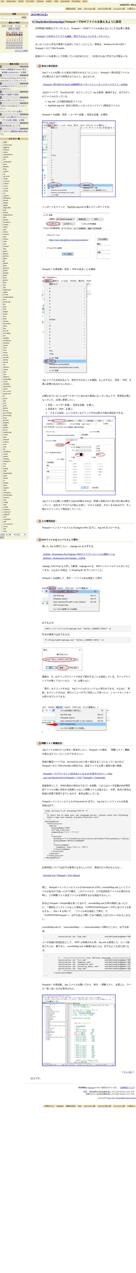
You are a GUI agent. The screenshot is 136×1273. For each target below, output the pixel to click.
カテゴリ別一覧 (104, 9)
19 (12, 45)
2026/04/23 (24, 123)
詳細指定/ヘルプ (127, 1103)
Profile (20, 1)
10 (7, 42)
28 (17, 47)
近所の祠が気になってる (10, 126)
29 (19, 47)
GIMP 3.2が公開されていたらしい (14, 117)
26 (12, 47)
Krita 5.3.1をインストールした (12, 100)
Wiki (56, 1)
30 (21, 47)
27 (14, 47)
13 (14, 42)
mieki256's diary (128, 5)
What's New (11, 1)
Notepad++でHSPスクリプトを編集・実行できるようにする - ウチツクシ (73, 36)
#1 (33, 21)
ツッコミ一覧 (119, 9)
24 (7, 47)
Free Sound (65, 1)
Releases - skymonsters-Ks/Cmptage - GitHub (64, 558)
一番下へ (131, 9)
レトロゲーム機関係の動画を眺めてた (14, 132)
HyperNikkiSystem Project (126, 1113)
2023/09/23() (39, 14)
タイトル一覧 (89, 9)
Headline (60, 1121)
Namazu (91, 1103)
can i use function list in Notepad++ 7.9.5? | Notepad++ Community (74, 778)
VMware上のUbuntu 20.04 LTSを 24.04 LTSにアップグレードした (13, 79)
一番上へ (131, 1121)
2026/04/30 (24, 66)
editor (45, 21)
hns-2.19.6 (111, 1113)
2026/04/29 (24, 75)
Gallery (49, 1)
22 (19, 45)
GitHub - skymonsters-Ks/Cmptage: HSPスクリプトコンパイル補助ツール (79, 554)
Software (40, 1)
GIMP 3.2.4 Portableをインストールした (13, 107)
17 (7, 45)
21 (17, 45)
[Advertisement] (97, 1144)
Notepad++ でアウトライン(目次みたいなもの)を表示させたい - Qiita (77, 774)
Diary (85, 1)
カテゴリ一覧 (14, 139)
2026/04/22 (24, 129)
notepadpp (57, 21)
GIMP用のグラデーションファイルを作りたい (13, 87)
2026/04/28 (24, 83)
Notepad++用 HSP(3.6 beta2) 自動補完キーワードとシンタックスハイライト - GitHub (85, 84)
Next (20, 32)
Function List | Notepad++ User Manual (61, 886)
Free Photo (76, 1)
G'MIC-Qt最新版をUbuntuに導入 (13, 69)
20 (14, 45)
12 (12, 42)
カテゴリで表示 (21, 51)
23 (21, 45)
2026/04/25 (24, 103)
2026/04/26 (24, 97)
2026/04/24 (24, 114)
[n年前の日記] (56, 14)
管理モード (49, 1121)
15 (19, 42)
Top (2, 1)
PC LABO (30, 1)
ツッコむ (127, 1087)
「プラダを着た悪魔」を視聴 (12, 120)
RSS (79, 9)
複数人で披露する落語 (9, 94)
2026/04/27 (24, 92)
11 (9, 42)
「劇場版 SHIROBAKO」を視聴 (13, 72)
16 (21, 42)
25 (9, 47)
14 (17, 42)
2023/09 (14, 32)
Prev (8, 32)
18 (9, 45)
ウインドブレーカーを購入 (11, 111)
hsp (38, 21)
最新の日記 (70, 9)
